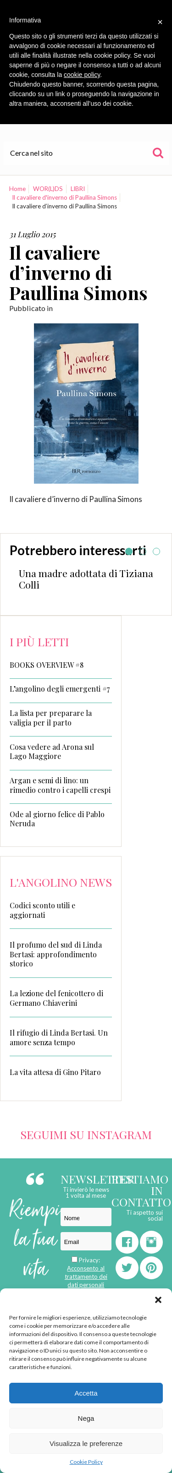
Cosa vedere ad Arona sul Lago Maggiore (52, 751)
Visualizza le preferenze (86, 1443)
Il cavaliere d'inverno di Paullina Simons (64, 197)
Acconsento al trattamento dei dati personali (86, 1276)
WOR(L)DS (48, 188)
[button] (158, 1299)
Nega (86, 1418)
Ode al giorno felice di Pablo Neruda (57, 819)
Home (17, 188)
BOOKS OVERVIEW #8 (46, 665)
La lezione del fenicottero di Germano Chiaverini (56, 998)
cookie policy (82, 74)
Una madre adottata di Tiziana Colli (86, 579)
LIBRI (78, 188)
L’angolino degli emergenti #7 (60, 688)
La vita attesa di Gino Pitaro (55, 1072)
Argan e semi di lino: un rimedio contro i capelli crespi (60, 785)
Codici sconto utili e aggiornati (42, 910)
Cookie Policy (86, 1461)
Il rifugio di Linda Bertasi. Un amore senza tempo (59, 1037)
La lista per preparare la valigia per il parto (51, 718)
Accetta (85, 1393)
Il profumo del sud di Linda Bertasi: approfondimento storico (56, 954)
